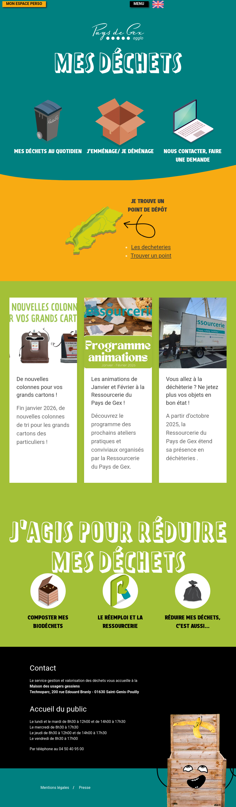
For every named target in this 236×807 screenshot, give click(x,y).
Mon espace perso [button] (24, 3)
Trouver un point (150, 255)
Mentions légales (55, 787)
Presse (84, 787)
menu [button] (139, 3)
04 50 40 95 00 (71, 749)
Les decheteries (151, 247)
